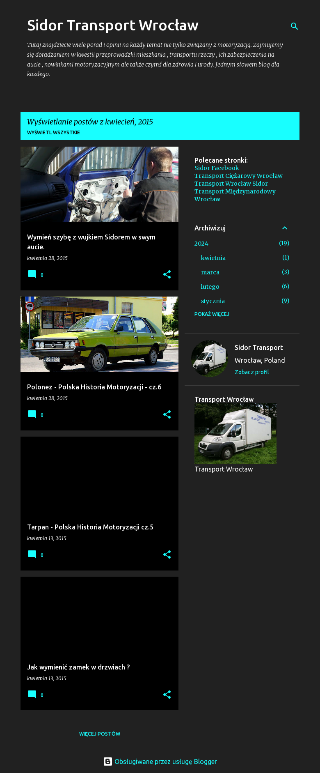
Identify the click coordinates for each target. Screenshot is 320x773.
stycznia (213, 301)
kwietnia (213, 258)
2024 (201, 243)
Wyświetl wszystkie (53, 132)
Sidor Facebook (216, 168)
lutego (210, 286)
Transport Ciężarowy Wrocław (238, 175)
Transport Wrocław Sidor (231, 183)
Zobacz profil (252, 372)
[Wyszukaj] (294, 26)
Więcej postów (99, 733)
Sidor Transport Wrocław (113, 24)
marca (210, 272)
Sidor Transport (259, 347)
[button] (167, 275)
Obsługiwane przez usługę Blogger (160, 761)
